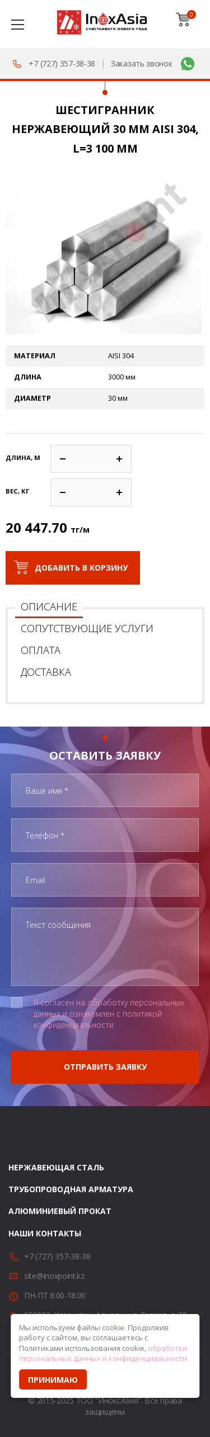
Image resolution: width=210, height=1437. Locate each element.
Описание (49, 606)
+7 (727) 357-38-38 (62, 63)
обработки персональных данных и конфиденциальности (103, 1353)
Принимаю (53, 1379)
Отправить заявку (105, 1066)
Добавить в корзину (81, 567)
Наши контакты (44, 1233)
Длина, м (23, 457)
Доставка (46, 672)
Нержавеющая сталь (56, 1167)
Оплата (40, 650)
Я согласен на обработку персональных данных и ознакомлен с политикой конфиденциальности (109, 1013)
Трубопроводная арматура (70, 1189)
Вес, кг (17, 491)
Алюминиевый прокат (59, 1211)
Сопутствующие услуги (87, 628)
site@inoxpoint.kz (54, 1275)
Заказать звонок (141, 63)
